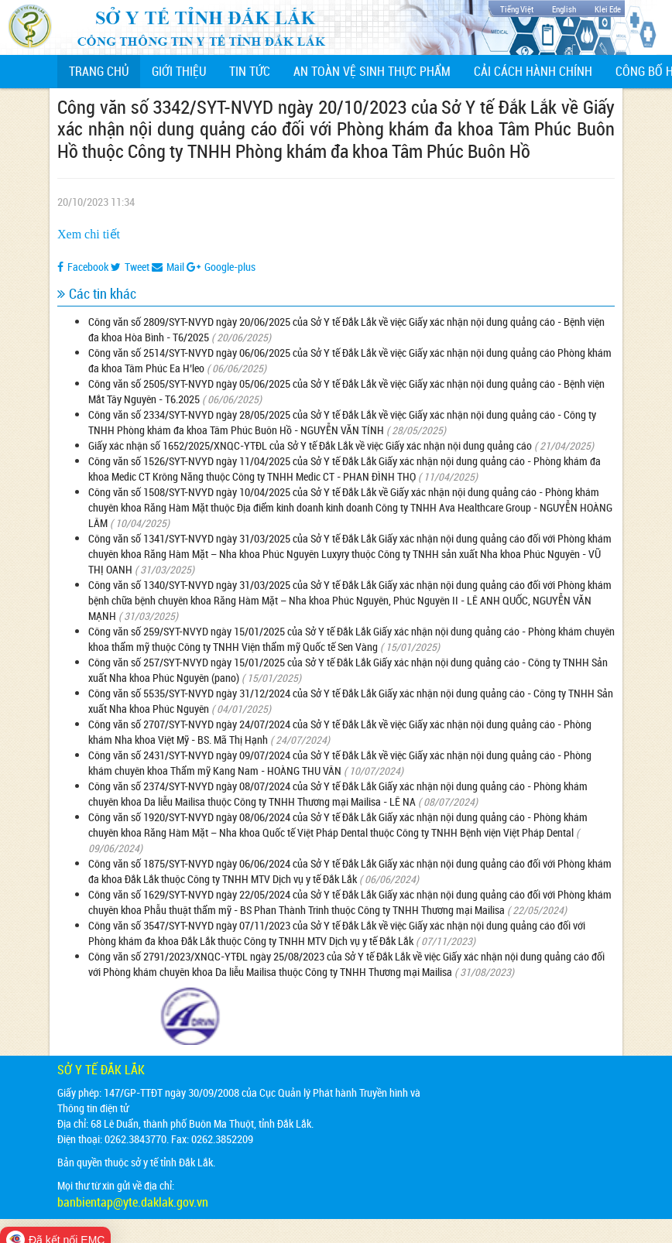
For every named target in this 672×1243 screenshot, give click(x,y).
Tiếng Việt (516, 9)
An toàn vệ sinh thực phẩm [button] (372, 71)
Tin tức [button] (249, 71)
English (564, 9)
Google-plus (221, 266)
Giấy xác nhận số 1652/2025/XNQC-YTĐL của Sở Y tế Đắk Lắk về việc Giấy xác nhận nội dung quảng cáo (310, 445)
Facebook (82, 266)
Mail (168, 266)
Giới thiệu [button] (179, 71)
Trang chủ (104, 71)
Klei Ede (608, 9)
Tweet (130, 266)
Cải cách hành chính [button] (533, 71)
